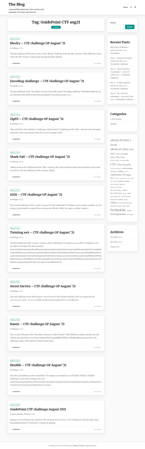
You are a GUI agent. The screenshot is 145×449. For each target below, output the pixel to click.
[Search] (135, 7)
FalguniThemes (90, 445)
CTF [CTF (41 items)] (113, 164)
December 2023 (116, 237)
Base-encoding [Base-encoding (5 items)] (122, 154)
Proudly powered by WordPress (60, 445)
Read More (16, 63)
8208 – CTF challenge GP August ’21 (36, 194)
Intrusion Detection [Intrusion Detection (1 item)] (124, 178)
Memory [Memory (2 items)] (122, 184)
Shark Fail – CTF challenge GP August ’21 (40, 157)
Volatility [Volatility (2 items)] (129, 210)
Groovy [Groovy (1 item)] (126, 171)
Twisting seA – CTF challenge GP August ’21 (42, 232)
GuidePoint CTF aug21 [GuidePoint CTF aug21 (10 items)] (120, 174)
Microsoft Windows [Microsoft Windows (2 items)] (116, 190)
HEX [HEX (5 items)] (112, 178)
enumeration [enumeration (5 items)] (127, 168)
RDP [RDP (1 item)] (119, 203)
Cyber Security (17, 414)
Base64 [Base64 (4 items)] (112, 157)
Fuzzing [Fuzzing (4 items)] (120, 171)
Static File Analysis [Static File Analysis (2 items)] (115, 206)
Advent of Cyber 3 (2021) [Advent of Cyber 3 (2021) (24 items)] (120, 142)
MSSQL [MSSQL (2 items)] (125, 190)
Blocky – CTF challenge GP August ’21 (37, 43)
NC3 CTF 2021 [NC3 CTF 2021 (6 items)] (116, 193)
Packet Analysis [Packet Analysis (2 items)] (126, 196)
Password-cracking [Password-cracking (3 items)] (116, 199)
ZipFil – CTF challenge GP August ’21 (37, 119)
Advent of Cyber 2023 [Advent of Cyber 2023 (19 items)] (122, 149)
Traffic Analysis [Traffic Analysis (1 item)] (126, 206)
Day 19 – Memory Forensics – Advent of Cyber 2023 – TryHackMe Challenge (121, 61)
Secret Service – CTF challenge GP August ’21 (43, 286)
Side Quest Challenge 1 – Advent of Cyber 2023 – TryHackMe (120, 50)
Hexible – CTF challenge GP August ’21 (38, 365)
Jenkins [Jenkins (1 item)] (132, 178)
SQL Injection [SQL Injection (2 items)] (128, 203)
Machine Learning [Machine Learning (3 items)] (124, 181)
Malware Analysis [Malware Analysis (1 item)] (114, 184)
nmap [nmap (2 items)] (124, 193)
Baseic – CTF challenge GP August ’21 (37, 324)
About (125, 7)
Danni (99, 63)
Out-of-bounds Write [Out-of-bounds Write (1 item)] (115, 196)
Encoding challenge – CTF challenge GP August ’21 (47, 81)
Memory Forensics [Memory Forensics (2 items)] (116, 187)
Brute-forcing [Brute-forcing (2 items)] (114, 160)
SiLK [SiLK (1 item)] (122, 203)
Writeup (15, 48)
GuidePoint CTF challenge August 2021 (38, 409)
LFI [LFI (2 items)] (111, 181)
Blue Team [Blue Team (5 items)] (120, 157)
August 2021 (115, 246)
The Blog (17, 4)
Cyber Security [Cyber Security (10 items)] (124, 164)
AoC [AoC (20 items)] (112, 153)
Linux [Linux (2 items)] (115, 181)
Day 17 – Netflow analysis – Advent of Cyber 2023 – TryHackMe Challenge (120, 85)
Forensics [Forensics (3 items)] (113, 171)
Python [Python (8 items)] (113, 202)
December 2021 (116, 242)
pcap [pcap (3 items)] (125, 199)
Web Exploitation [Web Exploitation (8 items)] (118, 214)
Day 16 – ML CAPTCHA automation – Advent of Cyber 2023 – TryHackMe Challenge (122, 96)
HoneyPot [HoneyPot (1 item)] (117, 178)
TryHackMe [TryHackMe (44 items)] (118, 210)
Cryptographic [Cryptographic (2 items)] (124, 160)
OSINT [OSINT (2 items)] (129, 193)
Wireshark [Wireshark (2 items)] (130, 214)
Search (113, 23)
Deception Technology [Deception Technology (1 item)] (115, 168)
